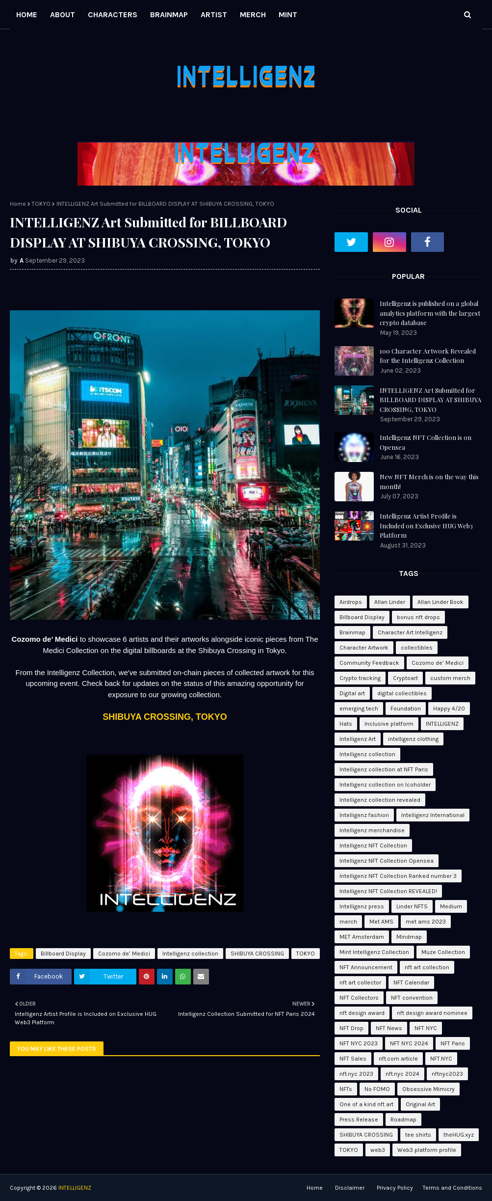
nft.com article (398, 1058)
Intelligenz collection (190, 953)
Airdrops (350, 602)
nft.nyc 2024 (402, 1073)
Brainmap (352, 632)
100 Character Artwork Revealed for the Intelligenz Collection (428, 356)
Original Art (420, 1104)
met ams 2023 (426, 921)
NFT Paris (452, 1043)
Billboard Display (63, 953)
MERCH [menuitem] (253, 14)
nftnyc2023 (447, 1073)
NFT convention (412, 997)
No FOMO (377, 1089)
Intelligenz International (433, 815)
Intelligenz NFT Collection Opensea (386, 860)
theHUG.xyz (458, 1134)
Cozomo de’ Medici (124, 953)
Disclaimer (349, 1187)
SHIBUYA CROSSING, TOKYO (165, 717)
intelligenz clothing (413, 739)
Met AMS (381, 921)
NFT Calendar (411, 982)
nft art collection (427, 967)
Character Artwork (363, 647)
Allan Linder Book (440, 602)
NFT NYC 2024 (409, 1043)
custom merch (450, 678)
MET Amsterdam (361, 936)
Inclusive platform (389, 723)
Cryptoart (405, 678)
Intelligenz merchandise (372, 830)
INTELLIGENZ (442, 723)
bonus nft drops (418, 617)
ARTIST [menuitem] (214, 14)
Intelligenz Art (357, 739)
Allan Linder (389, 602)
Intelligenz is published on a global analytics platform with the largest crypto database (430, 313)
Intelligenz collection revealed (379, 799)
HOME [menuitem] (26, 14)
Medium (451, 906)
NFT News (389, 1028)
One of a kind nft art (366, 1104)
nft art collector (360, 982)
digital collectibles (402, 693)
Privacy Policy (395, 1187)
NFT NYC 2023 (358, 1043)
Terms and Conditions (452, 1187)
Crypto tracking (360, 678)
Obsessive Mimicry (428, 1089)
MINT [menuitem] (288, 14)
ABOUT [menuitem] (62, 14)
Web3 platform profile (426, 1149)
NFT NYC (425, 1028)
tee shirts (418, 1134)
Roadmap (403, 1119)
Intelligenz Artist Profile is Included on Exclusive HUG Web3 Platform (426, 525)
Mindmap (409, 936)
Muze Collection (443, 952)
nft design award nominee (432, 1013)
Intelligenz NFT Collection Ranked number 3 (398, 876)
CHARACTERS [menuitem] (112, 14)
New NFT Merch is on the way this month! (429, 481)
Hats (345, 723)
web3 (377, 1149)
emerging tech (358, 708)
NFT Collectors (359, 997)
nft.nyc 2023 (356, 1073)
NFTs (345, 1089)
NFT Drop (351, 1028)
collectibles (417, 647)
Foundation (405, 708)
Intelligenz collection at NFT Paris (383, 769)
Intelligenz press (361, 906)
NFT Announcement (365, 967)
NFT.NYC (441, 1058)
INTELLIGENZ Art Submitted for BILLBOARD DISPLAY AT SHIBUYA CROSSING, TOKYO (430, 399)
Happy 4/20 (449, 708)
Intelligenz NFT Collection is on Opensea (425, 442)
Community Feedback (369, 662)
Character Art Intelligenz (410, 632)
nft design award (362, 1013)
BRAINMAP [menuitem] (169, 14)
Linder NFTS (412, 906)
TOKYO (41, 203)
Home (18, 203)
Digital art (352, 693)
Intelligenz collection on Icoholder (385, 784)
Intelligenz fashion (364, 815)
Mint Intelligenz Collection (374, 952)
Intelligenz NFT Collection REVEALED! (388, 891)
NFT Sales (352, 1058)
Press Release (358, 1119)
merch (348, 921)
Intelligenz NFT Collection (373, 845)
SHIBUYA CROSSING (257, 953)
